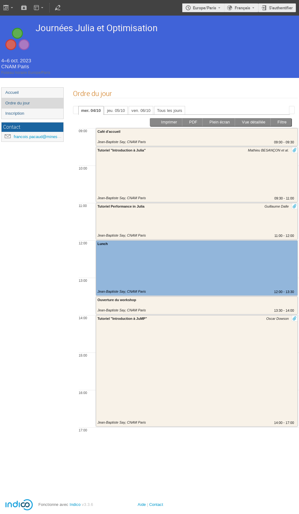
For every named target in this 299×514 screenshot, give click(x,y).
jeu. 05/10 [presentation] (116, 110)
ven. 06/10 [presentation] (140, 110)
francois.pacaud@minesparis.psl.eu (46, 136)
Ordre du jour (17, 103)
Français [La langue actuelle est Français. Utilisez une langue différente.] (242, 8)
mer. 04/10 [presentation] (91, 110)
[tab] (91, 110)
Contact (156, 504)
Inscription (14, 113)
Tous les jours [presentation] (169, 110)
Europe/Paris (204, 8)
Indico (75, 504)
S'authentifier (281, 8)
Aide (142, 504)
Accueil (12, 92)
